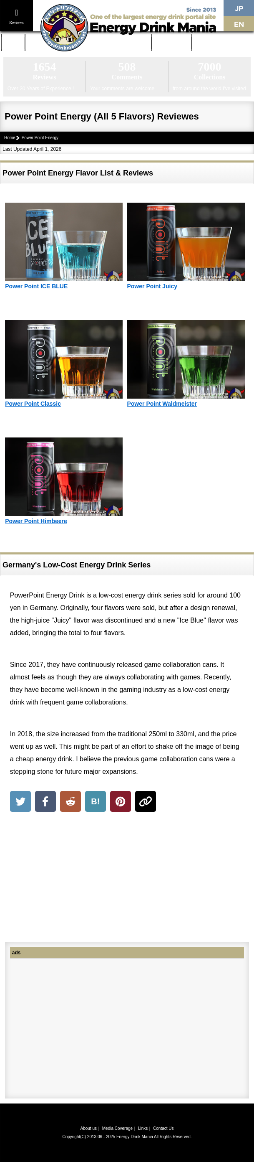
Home (13, 43)
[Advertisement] (127, 878)
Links (143, 1128)
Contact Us (163, 1128)
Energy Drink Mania (134, 1136)
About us (88, 1128)
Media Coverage (117, 1128)
